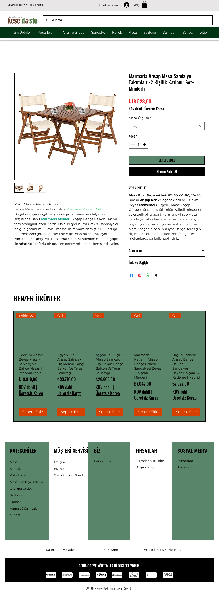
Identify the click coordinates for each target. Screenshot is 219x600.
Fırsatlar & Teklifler (150, 461)
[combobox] (167, 126)
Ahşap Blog (145, 467)
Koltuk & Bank (20, 475)
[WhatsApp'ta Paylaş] (147, 275)
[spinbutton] (138, 144)
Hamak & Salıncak (23, 508)
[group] (109, 366)
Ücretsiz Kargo (154, 108)
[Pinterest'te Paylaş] (139, 275)
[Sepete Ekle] (33, 412)
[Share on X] (155, 275)
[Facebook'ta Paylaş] (131, 275)
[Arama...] (127, 20)
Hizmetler (61, 469)
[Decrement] (132, 144)
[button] (144, 4)
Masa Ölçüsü (140, 118)
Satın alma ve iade (60, 550)
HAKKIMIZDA (17, 5)
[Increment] (145, 144)
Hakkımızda (102, 461)
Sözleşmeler (113, 550)
